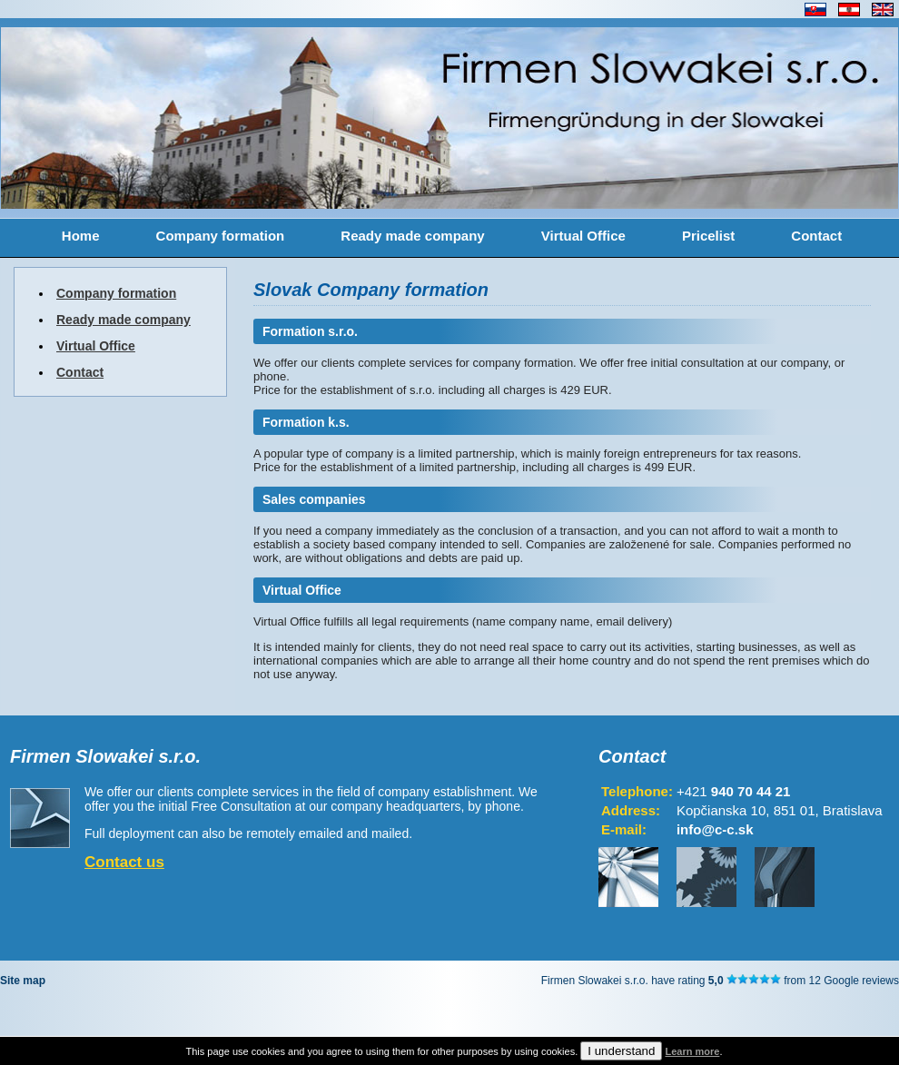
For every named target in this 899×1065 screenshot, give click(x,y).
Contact (816, 235)
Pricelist (708, 235)
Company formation (220, 235)
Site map (22, 980)
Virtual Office (583, 235)
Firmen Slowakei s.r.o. (105, 756)
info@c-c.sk (715, 829)
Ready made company (412, 235)
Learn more (692, 1051)
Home (81, 235)
